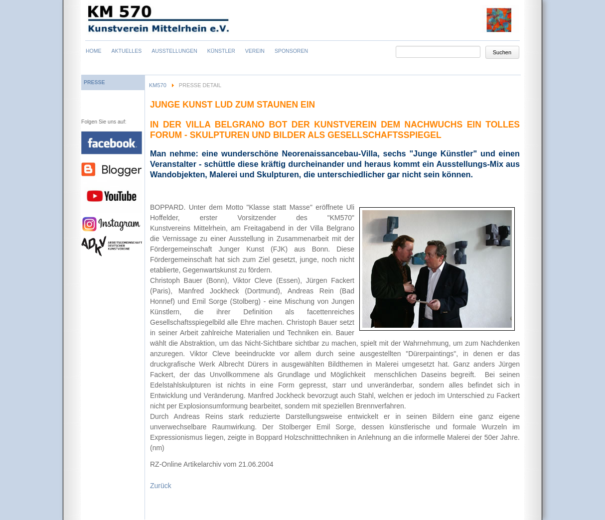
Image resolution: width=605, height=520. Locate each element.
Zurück (160, 486)
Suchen (502, 52)
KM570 (157, 85)
